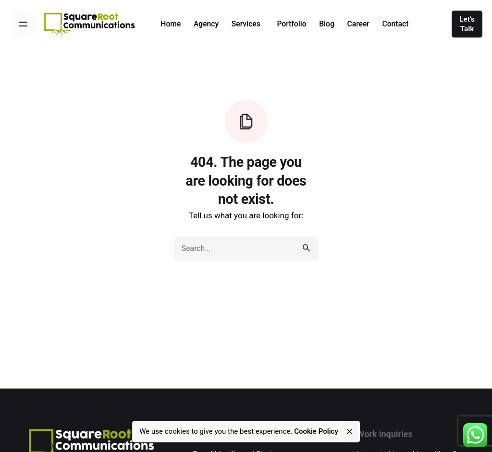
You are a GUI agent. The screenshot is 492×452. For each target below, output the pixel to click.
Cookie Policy (316, 431)
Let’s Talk (467, 24)
